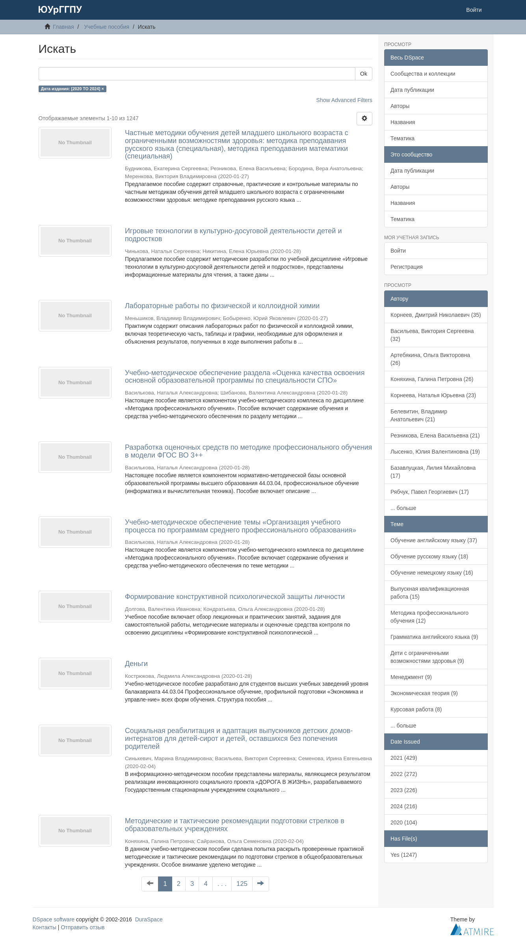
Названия (402, 122)
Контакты (44, 927)
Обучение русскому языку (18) (429, 556)
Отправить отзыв (82, 927)
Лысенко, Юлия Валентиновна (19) (435, 451)
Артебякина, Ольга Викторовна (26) (430, 359)
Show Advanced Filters (344, 100)
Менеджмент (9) (411, 677)
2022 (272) (403, 774)
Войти (398, 250)
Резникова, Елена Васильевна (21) (435, 435)
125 (241, 883)
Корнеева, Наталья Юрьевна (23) (433, 395)
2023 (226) (403, 790)
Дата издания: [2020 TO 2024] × (72, 88)
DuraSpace (149, 919)
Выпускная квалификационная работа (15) (429, 593)
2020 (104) (403, 822)
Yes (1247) (403, 855)
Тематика (402, 138)
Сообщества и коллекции (422, 74)
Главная (63, 27)
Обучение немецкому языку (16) (431, 572)
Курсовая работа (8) (416, 709)
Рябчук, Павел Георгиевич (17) (429, 492)
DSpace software (54, 919)
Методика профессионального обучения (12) (429, 617)
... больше (403, 508)
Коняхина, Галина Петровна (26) (431, 379)
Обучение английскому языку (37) (433, 540)
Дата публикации (412, 90)
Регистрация (406, 267)
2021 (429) (403, 758)
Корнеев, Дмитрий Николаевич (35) (435, 315)
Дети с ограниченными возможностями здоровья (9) (427, 657)
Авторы (399, 106)
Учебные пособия (106, 27)
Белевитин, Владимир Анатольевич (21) (418, 415)
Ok (363, 74)
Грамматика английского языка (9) (434, 637)
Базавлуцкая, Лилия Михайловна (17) (433, 472)
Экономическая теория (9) (424, 693)
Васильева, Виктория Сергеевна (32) (432, 335)
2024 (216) (403, 806)
